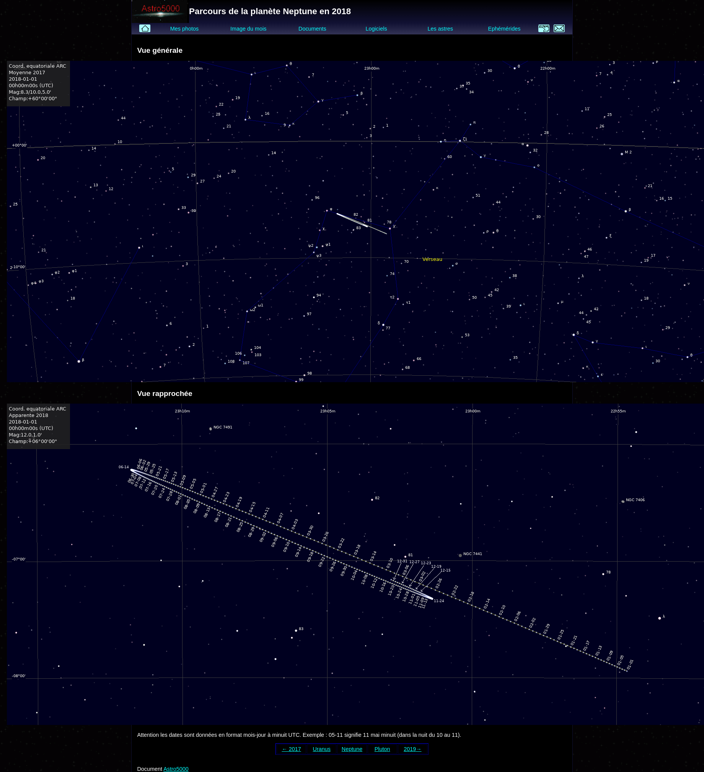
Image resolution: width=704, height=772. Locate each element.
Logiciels (376, 29)
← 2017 (291, 749)
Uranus (322, 749)
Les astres (440, 29)
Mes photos (184, 29)
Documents (312, 29)
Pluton (382, 749)
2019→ (412, 749)
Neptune (352, 749)
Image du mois (248, 29)
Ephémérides (504, 29)
